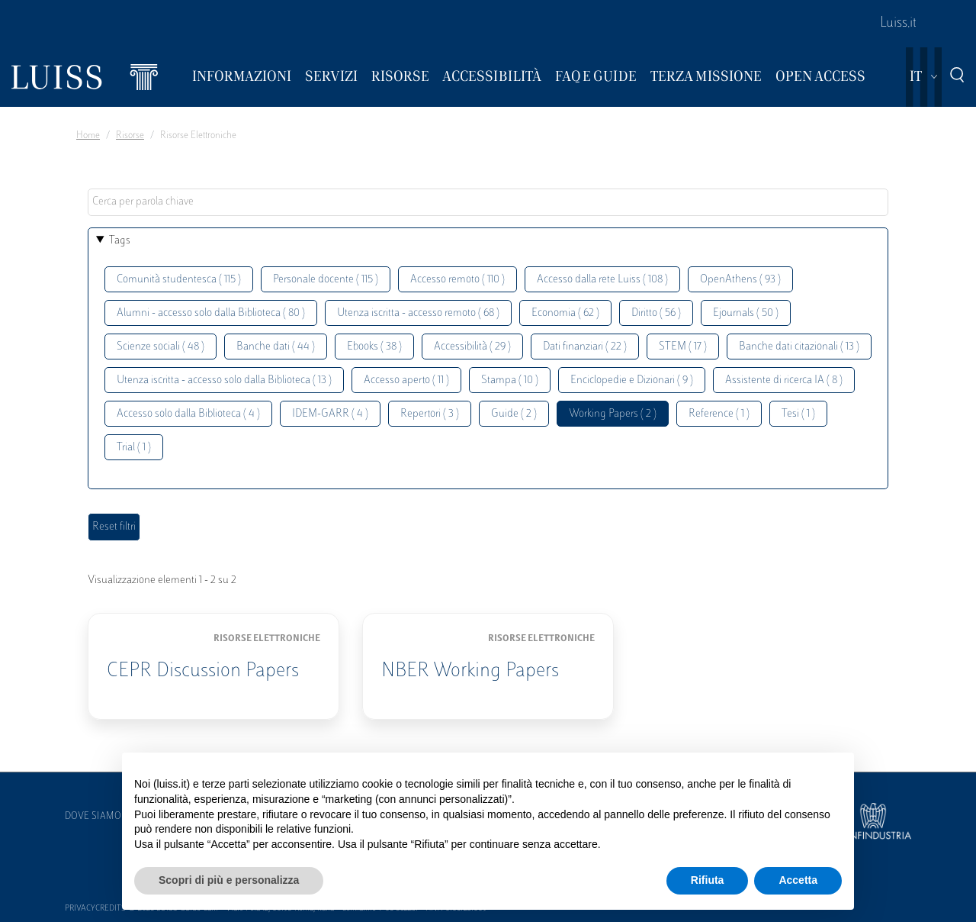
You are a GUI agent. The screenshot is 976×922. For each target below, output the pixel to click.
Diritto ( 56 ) (656, 313)
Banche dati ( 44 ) (275, 347)
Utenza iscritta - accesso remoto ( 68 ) (418, 313)
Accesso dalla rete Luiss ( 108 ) (602, 279)
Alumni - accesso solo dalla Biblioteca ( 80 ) (211, 313)
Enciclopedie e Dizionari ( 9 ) (631, 380)
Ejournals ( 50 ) (746, 313)
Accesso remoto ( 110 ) (457, 279)
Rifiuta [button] (707, 880)
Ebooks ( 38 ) (374, 347)
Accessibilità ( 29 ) (472, 347)
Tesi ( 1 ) (798, 414)
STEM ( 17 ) (683, 347)
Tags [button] (119, 241)
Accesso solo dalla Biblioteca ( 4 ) (188, 414)
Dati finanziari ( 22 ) (585, 347)
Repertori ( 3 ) (429, 414)
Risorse (130, 135)
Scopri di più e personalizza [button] (229, 880)
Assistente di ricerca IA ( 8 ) (784, 380)
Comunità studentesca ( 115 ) (179, 279)
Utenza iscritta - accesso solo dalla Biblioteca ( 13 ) (224, 380)
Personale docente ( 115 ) (325, 279)
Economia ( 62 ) (565, 313)
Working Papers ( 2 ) (613, 414)
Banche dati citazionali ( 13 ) (799, 347)
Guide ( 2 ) (514, 414)
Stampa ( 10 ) (509, 380)
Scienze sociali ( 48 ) (160, 347)
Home (88, 135)
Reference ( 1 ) (719, 414)
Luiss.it (898, 24)
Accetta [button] (798, 880)
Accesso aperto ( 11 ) (406, 380)
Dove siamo (93, 816)
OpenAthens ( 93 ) (740, 279)
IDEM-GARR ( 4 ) (330, 414)
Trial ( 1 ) (134, 447)
